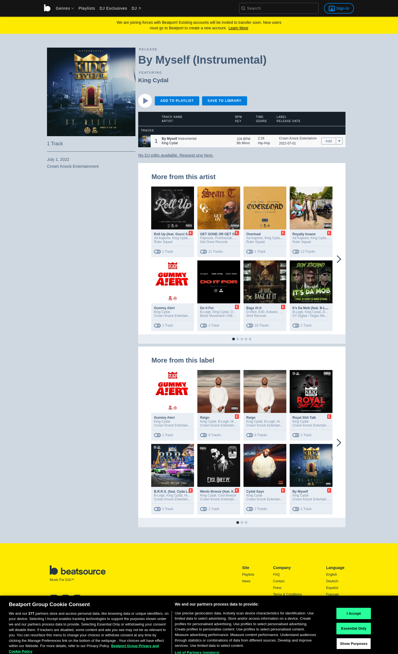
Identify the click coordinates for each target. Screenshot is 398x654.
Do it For (207, 308)
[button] (144, 141)
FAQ (276, 575)
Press (277, 588)
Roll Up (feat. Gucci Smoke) (175, 234)
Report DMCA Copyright (291, 608)
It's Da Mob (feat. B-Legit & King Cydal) (323, 308)
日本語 (331, 601)
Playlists (86, 8)
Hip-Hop (264, 143)
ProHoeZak (223, 238)
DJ (136, 8)
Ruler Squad (163, 242)
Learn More (238, 28)
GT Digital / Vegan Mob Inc (312, 316)
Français (332, 594)
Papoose (206, 238)
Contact (278, 581)
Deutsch (332, 581)
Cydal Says (255, 491)
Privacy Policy (283, 601)
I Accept (354, 627)
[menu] (63, 8)
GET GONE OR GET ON (218, 234)
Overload (253, 234)
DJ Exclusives (113, 8)
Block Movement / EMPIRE (220, 316)
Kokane (271, 312)
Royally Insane (304, 234)
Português (333, 609)
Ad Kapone (162, 238)
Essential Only (353, 643)
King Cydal (153, 80)
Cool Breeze (227, 495)
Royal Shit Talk (304, 418)
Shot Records (256, 316)
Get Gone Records (214, 242)
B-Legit (205, 312)
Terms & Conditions (287, 594)
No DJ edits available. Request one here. (176, 155)
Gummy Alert (164, 308)
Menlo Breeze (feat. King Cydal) (225, 491)
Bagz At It (253, 308)
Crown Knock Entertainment (299, 138)
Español (332, 588)
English (331, 575)
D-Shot (251, 312)
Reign (204, 418)
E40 (261, 312)
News (246, 581)
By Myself (300, 491)
